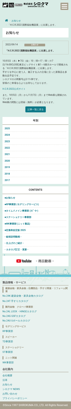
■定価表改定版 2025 (15, 230)
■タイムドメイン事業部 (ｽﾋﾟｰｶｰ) (21, 210)
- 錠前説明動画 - (13, 236)
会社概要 (7, 375)
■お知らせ (10, 197)
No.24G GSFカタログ (14, 316)
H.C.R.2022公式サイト (14, 89)
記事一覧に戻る (36, 109)
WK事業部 (8, 362)
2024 (7, 135)
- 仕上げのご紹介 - (14, 243)
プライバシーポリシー (14, 398)
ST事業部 (7, 352)
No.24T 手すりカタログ (15, 301)
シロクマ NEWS (11, 389)
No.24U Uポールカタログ (16, 320)
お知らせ (16, 20)
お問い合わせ (9, 393)
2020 (7, 160)
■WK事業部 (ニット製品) (17, 223)
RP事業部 (7, 331)
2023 (7, 141)
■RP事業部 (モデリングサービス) (22, 204)
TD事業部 (7, 341)
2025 (7, 128)
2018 (7, 173)
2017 (7, 180)
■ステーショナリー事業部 (18, 217)
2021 (7, 154)
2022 (7, 148)
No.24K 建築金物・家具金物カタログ (22, 295)
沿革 (4, 380)
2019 (7, 167)
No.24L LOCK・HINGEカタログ (19, 311)
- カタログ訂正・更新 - (16, 249)
